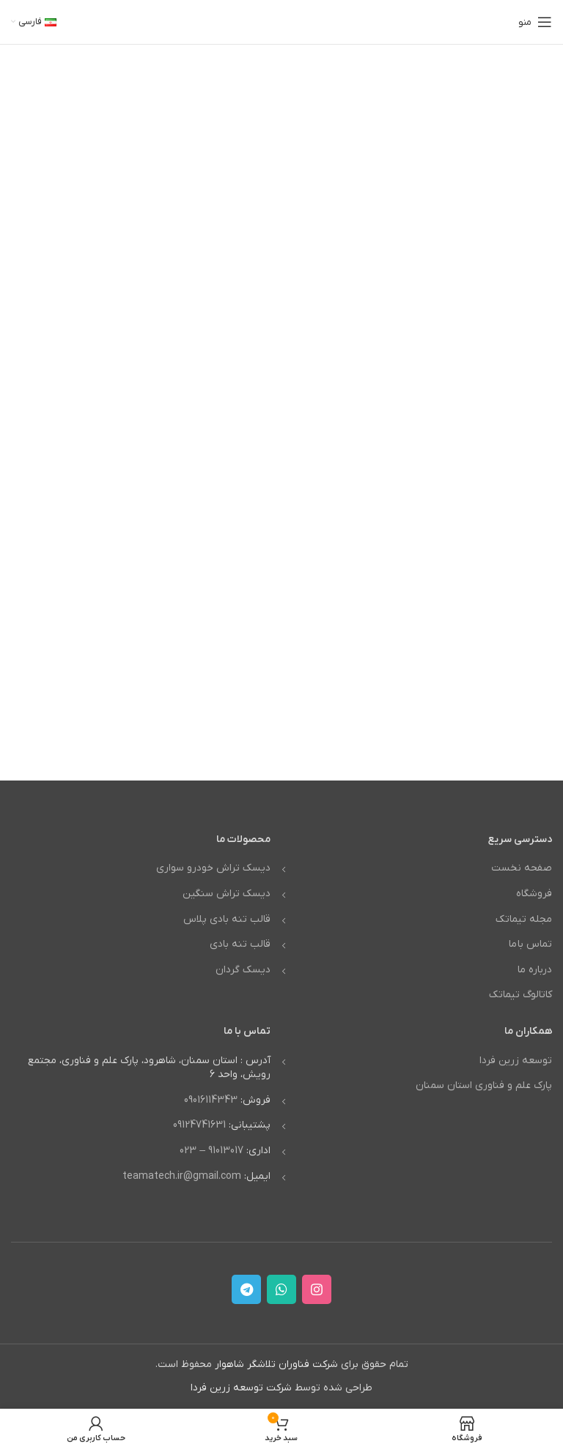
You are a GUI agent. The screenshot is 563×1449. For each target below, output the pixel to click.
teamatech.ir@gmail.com (181, 1176)
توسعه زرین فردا (515, 1061)
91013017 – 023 (211, 1151)
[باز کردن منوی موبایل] (535, 22)
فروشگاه (534, 894)
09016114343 (211, 1100)
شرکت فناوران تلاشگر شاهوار (276, 1364)
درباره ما (535, 970)
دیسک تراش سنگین (227, 894)
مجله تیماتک (524, 919)
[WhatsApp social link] (281, 1289)
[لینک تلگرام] (246, 1289)
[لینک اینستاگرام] (316, 1289)
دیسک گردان (243, 970)
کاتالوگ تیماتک (520, 995)
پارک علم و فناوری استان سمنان (484, 1085)
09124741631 (199, 1125)
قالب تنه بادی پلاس (227, 919)
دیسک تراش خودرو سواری (213, 868)
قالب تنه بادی (240, 944)
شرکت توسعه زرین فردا (241, 1388)
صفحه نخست (521, 868)
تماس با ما (530, 944)
